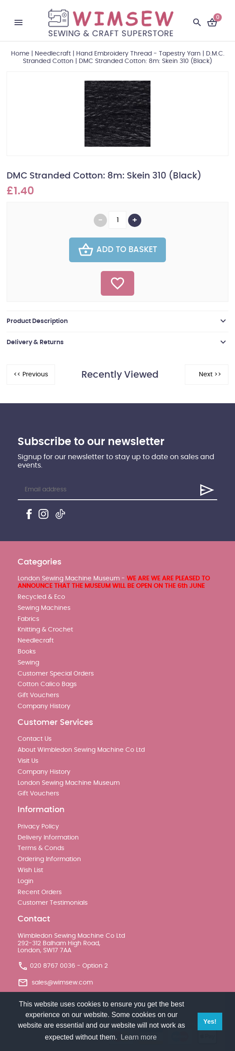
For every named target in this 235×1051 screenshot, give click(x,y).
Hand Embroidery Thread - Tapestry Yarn (138, 54)
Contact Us (34, 739)
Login (25, 881)
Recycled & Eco (41, 597)
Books (27, 652)
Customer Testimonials (53, 903)
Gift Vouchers (38, 695)
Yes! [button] (210, 1021)
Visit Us (28, 761)
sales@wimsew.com (62, 983)
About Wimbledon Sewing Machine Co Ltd (81, 750)
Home (20, 54)
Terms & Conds (41, 848)
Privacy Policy (38, 827)
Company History (44, 706)
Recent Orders (40, 892)
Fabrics (28, 619)
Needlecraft (53, 54)
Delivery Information (48, 838)
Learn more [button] (139, 1037)
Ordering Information (49, 859)
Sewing (28, 663)
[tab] (117, 321)
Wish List (30, 870)
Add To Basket (117, 250)
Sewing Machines (44, 608)
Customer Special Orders (56, 674)
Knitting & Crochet (45, 630)
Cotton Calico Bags (47, 684)
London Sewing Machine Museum (69, 783)
